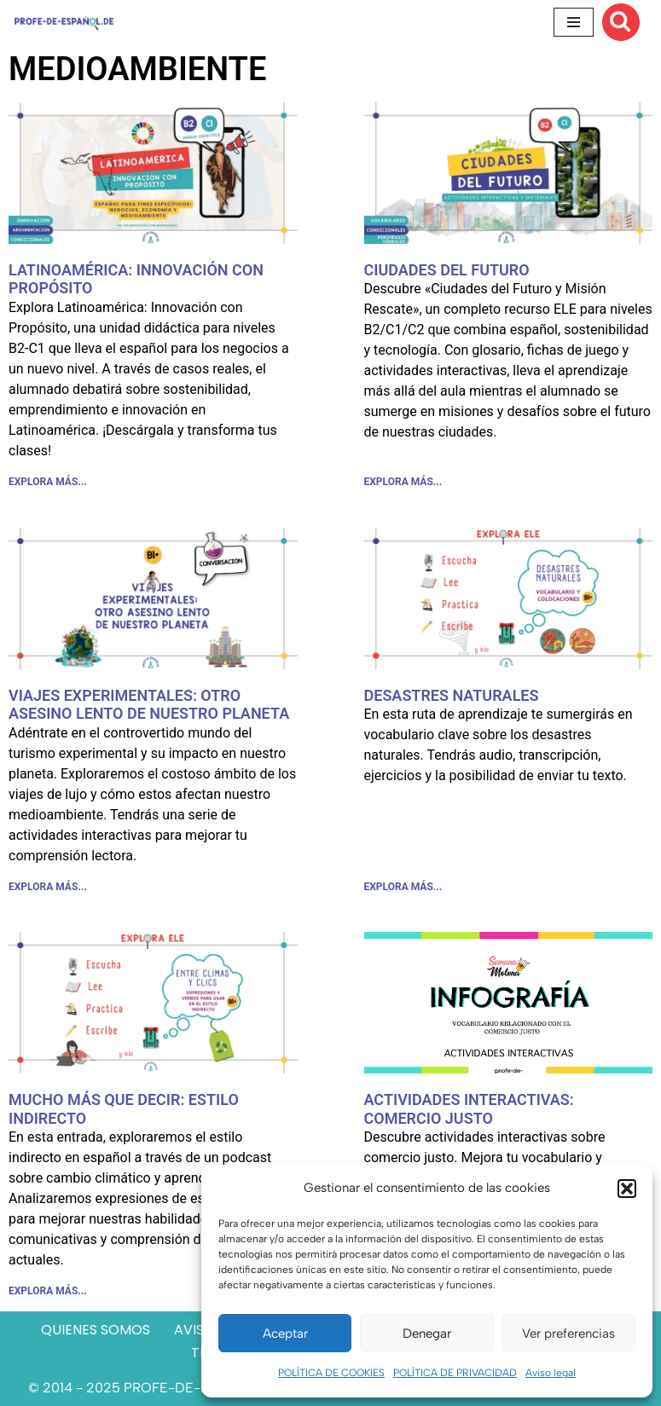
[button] (626, 1188)
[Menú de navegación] (574, 22)
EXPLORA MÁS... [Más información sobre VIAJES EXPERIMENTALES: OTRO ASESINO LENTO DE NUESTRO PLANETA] (48, 887)
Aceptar (285, 1333)
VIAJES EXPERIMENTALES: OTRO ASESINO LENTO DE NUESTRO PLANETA (149, 704)
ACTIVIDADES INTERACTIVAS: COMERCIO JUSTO (469, 1109)
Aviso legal (550, 1373)
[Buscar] (621, 22)
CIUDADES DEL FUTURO (447, 270)
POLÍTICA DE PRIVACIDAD (455, 1373)
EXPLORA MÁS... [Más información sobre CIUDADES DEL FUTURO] (403, 482)
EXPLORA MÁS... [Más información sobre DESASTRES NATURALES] (403, 887)
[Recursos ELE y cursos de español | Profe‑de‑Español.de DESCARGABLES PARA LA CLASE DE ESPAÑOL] (64, 22)
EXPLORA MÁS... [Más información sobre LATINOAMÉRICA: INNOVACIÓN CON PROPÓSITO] (48, 482)
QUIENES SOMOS (95, 1329)
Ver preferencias (568, 1333)
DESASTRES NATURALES (451, 695)
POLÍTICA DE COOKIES (331, 1373)
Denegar (427, 1333)
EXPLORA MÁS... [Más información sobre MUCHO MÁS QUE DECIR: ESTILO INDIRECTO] (48, 1291)
